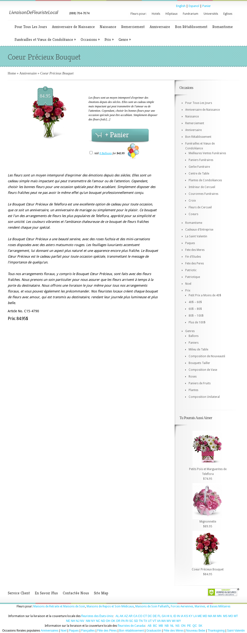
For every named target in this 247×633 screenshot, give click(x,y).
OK (113, 621)
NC (98, 621)
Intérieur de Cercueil (202, 187)
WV (168, 621)
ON (183, 625)
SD (136, 621)
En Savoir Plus (46, 593)
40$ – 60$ (195, 302)
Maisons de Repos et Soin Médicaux (110, 606)
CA (135, 616)
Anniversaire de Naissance (73, 26)
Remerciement (133, 26)
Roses (193, 376)
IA (182, 616)
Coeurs (193, 214)
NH (73, 621)
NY (93, 621)
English (180, 6)
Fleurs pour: (138, 13)
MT (236, 616)
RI (126, 621)
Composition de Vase (203, 369)
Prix (109, 39)
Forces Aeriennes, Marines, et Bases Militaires (200, 606)
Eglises (227, 13)
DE (155, 616)
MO (230, 616)
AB (149, 625)
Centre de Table (199, 173)
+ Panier (117, 134)
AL (117, 616)
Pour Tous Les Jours (30, 26)
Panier (206, 6)
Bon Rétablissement (191, 26)
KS (186, 616)
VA (158, 621)
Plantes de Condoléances (205, 180)
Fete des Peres (194, 263)
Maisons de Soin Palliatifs (152, 606)
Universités (211, 13)
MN (219, 616)
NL (172, 625)
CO (140, 616)
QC (194, 625)
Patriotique (192, 277)
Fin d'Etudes (193, 256)
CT (145, 616)
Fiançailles (88, 630)
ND (103, 621)
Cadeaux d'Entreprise (199, 229)
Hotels (156, 13)
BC (155, 625)
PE (189, 625)
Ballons (194, 336)
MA (210, 616)
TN (141, 621)
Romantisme (222, 26)
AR (131, 616)
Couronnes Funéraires (203, 194)
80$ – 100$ (196, 315)
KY (191, 616)
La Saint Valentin (196, 236)
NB (167, 625)
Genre (124, 39)
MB (161, 625)
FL (159, 616)
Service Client (19, 593)
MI (214, 616)
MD (205, 616)
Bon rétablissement (131, 630)
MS (225, 616)
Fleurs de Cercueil (200, 207)
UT (150, 621)
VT (154, 621)
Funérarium (190, 13)
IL (171, 616)
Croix (192, 200)
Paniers (194, 342)
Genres (190, 331)
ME (200, 616)
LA (195, 616)
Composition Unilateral (204, 397)
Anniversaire (160, 26)
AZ (126, 616)
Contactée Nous (76, 593)
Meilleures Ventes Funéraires (207, 153)
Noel (188, 283)
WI (174, 621)
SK (200, 625)
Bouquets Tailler (199, 363)
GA (164, 616)
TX (145, 621)
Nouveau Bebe (195, 630)
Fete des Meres (195, 250)
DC (150, 616)
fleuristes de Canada (131, 625)
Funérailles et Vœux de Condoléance (45, 39)
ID (174, 616)
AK (122, 616)
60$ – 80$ (195, 309)
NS (177, 625)
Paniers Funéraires (201, 160)
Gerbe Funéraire (199, 166)
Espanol (194, 6)
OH (108, 621)
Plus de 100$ (197, 322)
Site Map (101, 593)
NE (68, 621)
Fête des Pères (107, 630)
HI (167, 616)
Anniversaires (49, 630)
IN (178, 616)
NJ (77, 621)
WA (163, 621)
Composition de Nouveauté (207, 356)
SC (131, 621)
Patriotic (191, 270)
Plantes (193, 390)
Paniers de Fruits (200, 383)
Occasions (90, 39)
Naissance (108, 26)
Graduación (153, 630)
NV (82, 621)
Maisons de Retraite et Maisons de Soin (59, 606)
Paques (190, 243)
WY (178, 621)
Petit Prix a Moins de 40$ (205, 295)
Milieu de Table (198, 349)
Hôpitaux (171, 13)
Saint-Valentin (236, 630)
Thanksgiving (216, 630)
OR (118, 621)
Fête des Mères (174, 630)
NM (88, 621)
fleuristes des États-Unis (97, 616)
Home (12, 73)
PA (122, 621)
